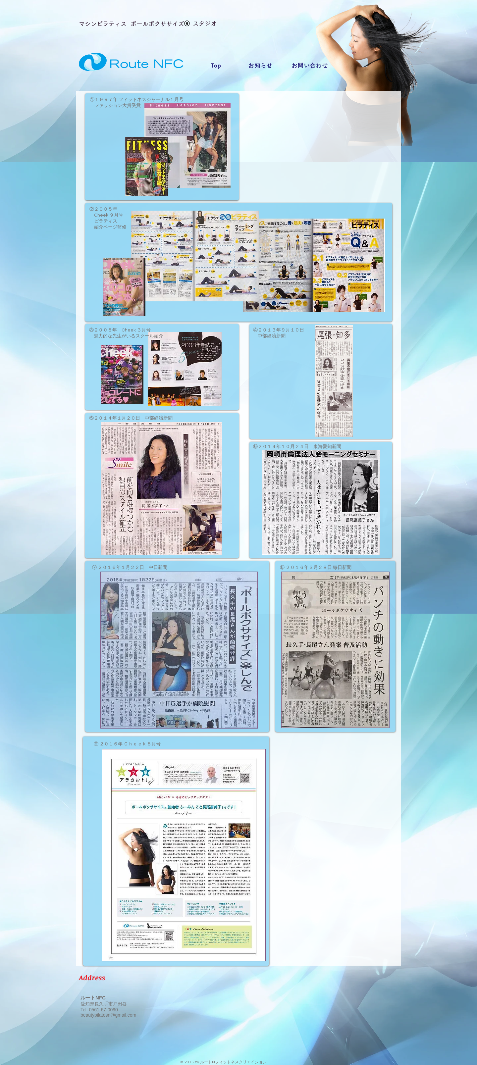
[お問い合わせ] (310, 65)
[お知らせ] (260, 65)
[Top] (216, 65)
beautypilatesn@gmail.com (108, 1015)
